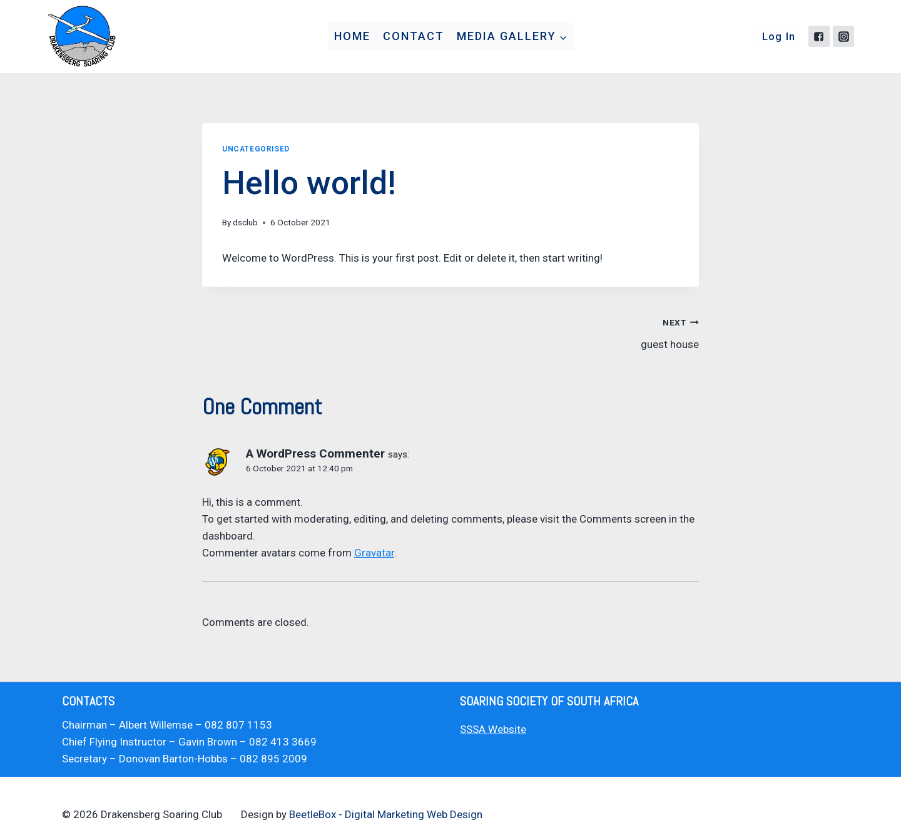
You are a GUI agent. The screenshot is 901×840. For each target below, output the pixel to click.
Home (352, 36)
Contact (413, 36)
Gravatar (374, 552)
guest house (580, 332)
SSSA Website (493, 729)
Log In (779, 36)
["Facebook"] (819, 36)
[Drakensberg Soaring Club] (81, 36)
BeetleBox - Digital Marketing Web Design (385, 814)
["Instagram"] (843, 36)
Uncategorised (256, 149)
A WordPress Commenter (315, 453)
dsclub (245, 222)
